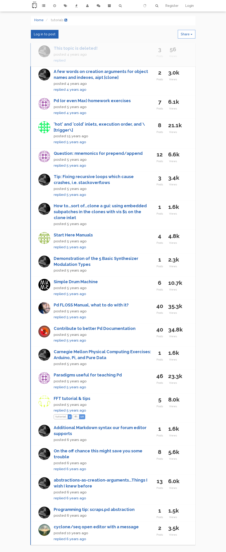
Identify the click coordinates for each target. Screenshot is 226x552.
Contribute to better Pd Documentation (95, 328)
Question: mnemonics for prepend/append (98, 153)
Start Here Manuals (73, 235)
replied (60, 60)
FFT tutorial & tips (72, 398)
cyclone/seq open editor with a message (96, 526)
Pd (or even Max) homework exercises (92, 100)
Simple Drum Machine (76, 281)
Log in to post (45, 34)
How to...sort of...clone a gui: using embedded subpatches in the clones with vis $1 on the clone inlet (100, 211)
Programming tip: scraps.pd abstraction (94, 509)
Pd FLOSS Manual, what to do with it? (91, 305)
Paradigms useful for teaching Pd (88, 375)
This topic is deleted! (76, 48)
